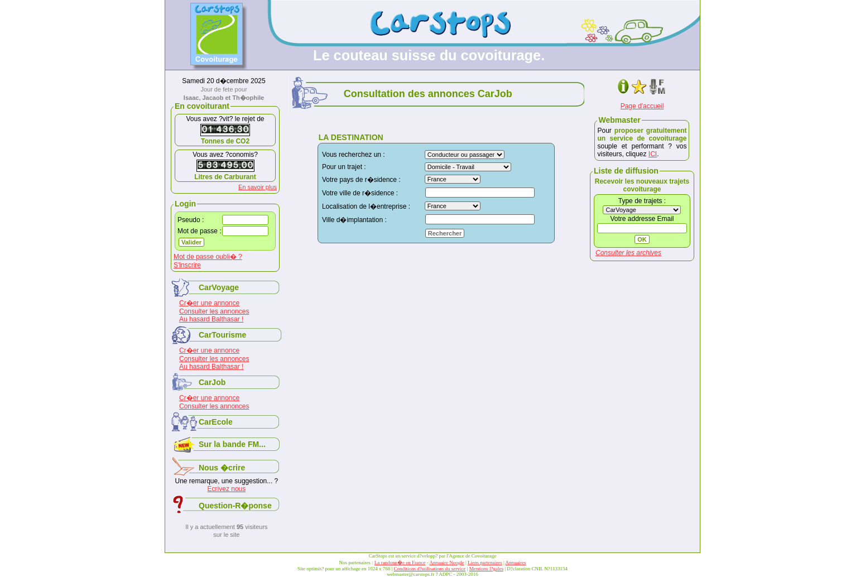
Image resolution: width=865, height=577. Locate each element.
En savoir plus (257, 187)
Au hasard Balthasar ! (211, 319)
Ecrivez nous (227, 489)
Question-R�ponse (235, 505)
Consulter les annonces (214, 311)
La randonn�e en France (400, 562)
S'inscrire (187, 265)
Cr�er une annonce (209, 303)
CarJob (212, 382)
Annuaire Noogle (446, 562)
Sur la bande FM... (232, 444)
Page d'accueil (642, 106)
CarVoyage (219, 287)
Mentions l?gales (486, 568)
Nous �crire (222, 467)
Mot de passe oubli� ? (208, 257)
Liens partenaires (485, 562)
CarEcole (216, 421)
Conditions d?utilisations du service (430, 568)
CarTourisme (222, 334)
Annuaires (516, 562)
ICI (652, 154)
